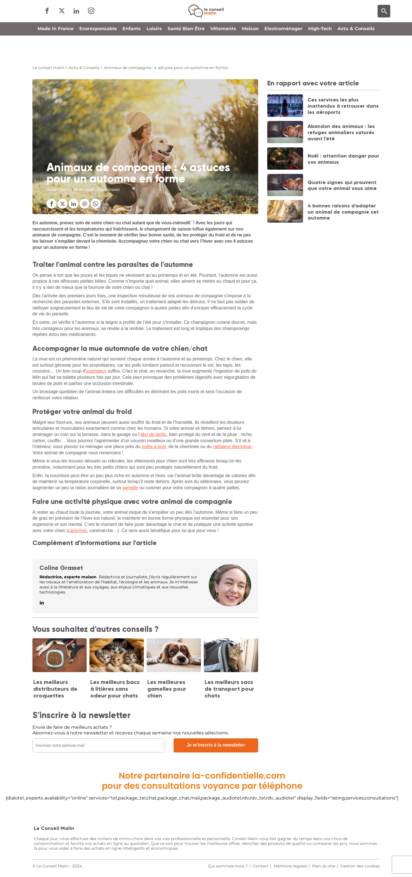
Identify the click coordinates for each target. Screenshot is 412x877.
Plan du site (323, 866)
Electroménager (283, 51)
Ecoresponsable (98, 51)
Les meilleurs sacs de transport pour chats (229, 689)
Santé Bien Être (186, 51)
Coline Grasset (61, 568)
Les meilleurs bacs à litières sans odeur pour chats (115, 689)
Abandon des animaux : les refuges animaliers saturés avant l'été (341, 132)
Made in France (56, 51)
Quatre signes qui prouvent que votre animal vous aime (342, 185)
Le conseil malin (48, 67)
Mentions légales (290, 866)
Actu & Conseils (356, 51)
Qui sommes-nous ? (228, 866)
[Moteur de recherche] (384, 22)
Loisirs (154, 51)
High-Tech (320, 51)
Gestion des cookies (360, 866)
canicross (77, 530)
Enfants (131, 51)
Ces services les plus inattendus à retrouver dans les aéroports (343, 106)
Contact (261, 866)
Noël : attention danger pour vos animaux (343, 159)
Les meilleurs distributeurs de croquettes (55, 689)
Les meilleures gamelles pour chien (166, 689)
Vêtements (223, 51)
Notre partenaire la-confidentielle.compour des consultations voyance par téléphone (202, 781)
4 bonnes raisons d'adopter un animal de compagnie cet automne (343, 212)
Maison (250, 51)
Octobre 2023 (57, 190)
